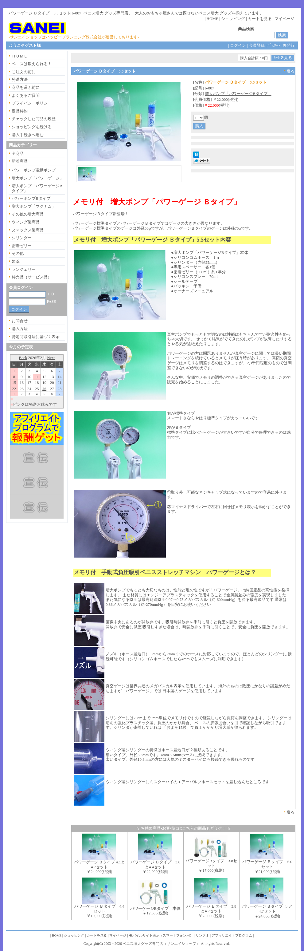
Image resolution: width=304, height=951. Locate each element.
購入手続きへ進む (28, 134)
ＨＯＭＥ (20, 56)
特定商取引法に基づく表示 (36, 336)
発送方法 (20, 79)
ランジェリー (24, 269)
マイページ (284, 18)
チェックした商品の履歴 (34, 118)
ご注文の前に (24, 71)
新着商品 (20, 161)
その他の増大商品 (28, 214)
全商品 (18, 153)
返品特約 (20, 111)
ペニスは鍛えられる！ (32, 63)
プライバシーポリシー (32, 103)
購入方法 (20, 328)
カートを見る (260, 18)
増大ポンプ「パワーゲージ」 (38, 178)
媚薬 (16, 261)
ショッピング (233, 18)
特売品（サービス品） (32, 277)
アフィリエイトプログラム (232, 935)
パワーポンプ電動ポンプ (34, 170)
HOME (212, 18)
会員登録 (257, 45)
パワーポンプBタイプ (31, 198)
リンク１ (202, 935)
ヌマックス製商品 (28, 230)
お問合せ (20, 320)
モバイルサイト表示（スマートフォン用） (161, 935)
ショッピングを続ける (32, 126)
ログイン (238, 45)
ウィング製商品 (26, 222)
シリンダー (22, 237)
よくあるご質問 (26, 95)
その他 (18, 253)
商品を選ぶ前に (26, 87)
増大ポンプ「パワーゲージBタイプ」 (238, 93)
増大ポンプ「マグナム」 (34, 206)
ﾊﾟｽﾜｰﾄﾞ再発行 (280, 45)
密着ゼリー (22, 245)
